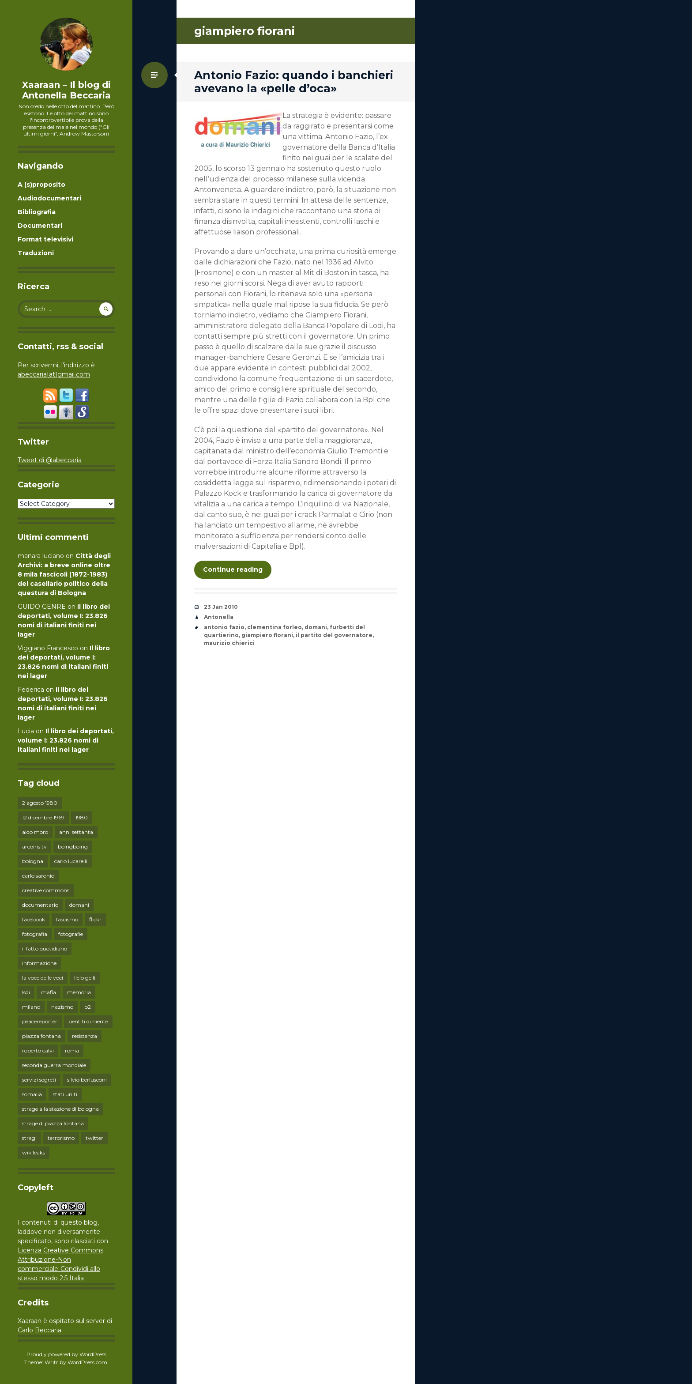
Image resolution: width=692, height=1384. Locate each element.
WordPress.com (87, 1362)
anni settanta (76, 832)
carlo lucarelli (70, 861)
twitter (94, 1138)
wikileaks (33, 1152)
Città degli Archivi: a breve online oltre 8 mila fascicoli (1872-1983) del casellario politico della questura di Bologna (64, 574)
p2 (87, 1006)
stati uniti (65, 1094)
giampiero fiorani (267, 635)
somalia (32, 1094)
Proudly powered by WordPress (66, 1354)
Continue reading (233, 569)
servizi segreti (39, 1079)
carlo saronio (38, 875)
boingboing (73, 846)
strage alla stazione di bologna (60, 1108)
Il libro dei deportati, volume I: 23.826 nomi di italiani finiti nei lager (66, 740)
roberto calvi (38, 1050)
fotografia (34, 934)
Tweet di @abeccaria (50, 460)
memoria (79, 992)
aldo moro (35, 832)
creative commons (45, 890)
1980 (81, 817)
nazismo (62, 1006)
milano (31, 1006)
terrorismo (61, 1138)
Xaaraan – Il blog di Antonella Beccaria (66, 90)
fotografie (70, 934)
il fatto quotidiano (44, 948)
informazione (39, 963)
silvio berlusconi (87, 1079)
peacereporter (39, 1021)
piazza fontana (41, 1036)
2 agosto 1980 (39, 802)
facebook (33, 919)
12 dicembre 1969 (43, 817)
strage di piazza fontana (53, 1123)
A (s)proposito (41, 185)
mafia (48, 992)
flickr (95, 919)
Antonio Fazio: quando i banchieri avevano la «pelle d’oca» (293, 81)
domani (79, 904)
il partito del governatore (334, 635)
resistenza (84, 1036)
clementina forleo (274, 627)
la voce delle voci (42, 977)
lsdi (26, 992)
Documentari (40, 226)
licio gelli (84, 977)
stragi (29, 1138)
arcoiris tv (34, 846)
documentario (40, 904)
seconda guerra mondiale (54, 1065)
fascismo (67, 919)
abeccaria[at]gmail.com (54, 374)
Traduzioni (36, 253)
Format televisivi (45, 239)
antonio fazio (224, 627)
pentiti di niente (88, 1021)
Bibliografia (37, 212)
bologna (32, 861)
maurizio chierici (229, 643)
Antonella (218, 617)
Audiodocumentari (49, 198)
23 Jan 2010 (221, 606)
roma (72, 1050)
